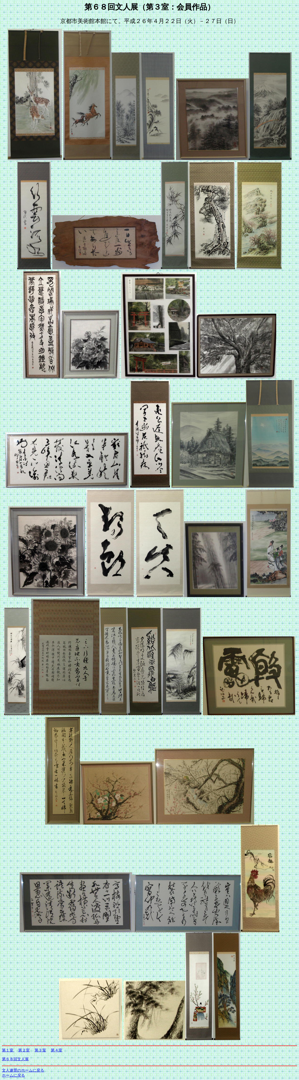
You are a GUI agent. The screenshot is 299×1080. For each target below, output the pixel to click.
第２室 (24, 1050)
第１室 (8, 1050)
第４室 (56, 1050)
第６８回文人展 (15, 1059)
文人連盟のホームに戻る (23, 1070)
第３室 (40, 1050)
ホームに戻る (13, 1075)
